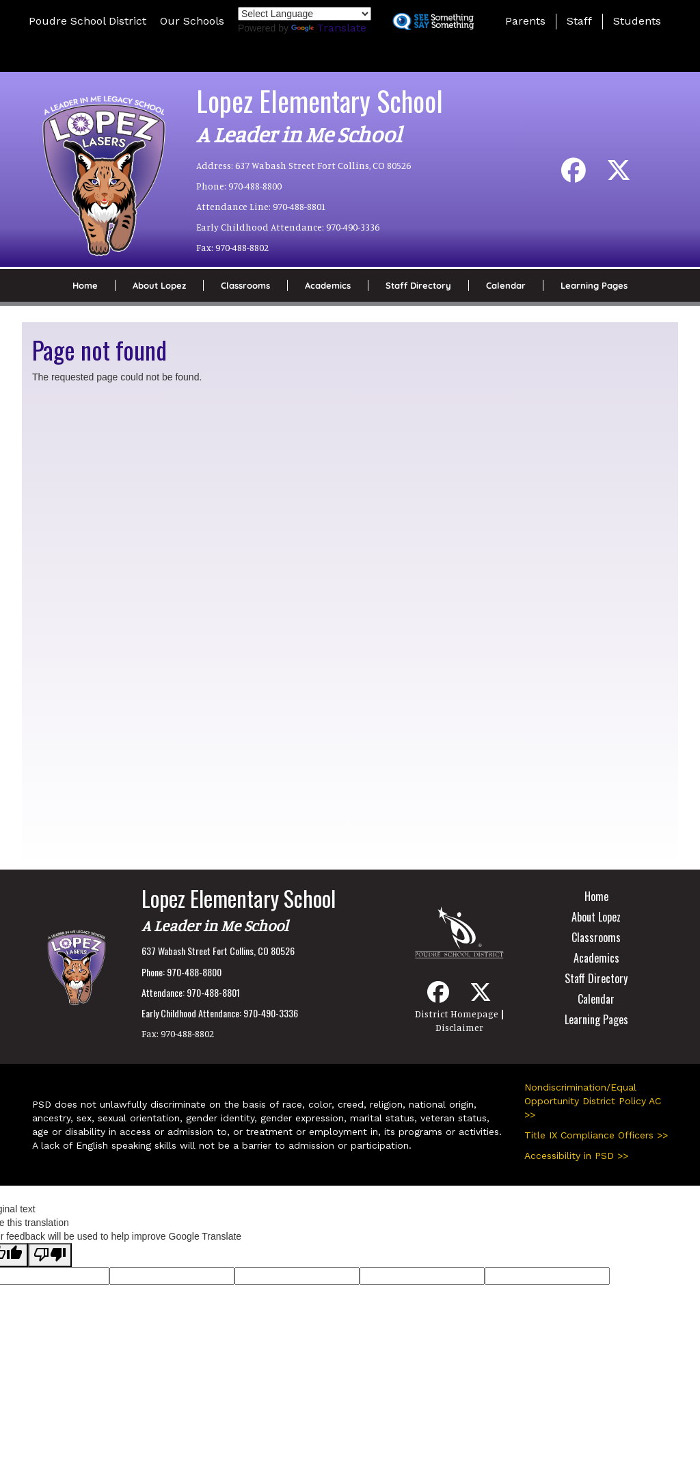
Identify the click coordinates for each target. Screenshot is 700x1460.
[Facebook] (573, 175)
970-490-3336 (352, 227)
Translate (328, 27)
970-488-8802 (242, 247)
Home (85, 285)
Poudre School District (87, 20)
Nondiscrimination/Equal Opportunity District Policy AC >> (592, 1101)
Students (637, 20)
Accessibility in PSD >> (576, 1155)
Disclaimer (459, 1027)
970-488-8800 (255, 186)
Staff (579, 20)
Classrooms (245, 285)
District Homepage (456, 1013)
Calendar (506, 285)
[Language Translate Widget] (304, 14)
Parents (525, 20)
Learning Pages (594, 285)
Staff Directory (418, 285)
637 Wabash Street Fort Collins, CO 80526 (323, 165)
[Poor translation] (50, 1255)
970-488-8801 (299, 206)
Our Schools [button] (192, 20)
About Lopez (159, 285)
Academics (328, 285)
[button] (350, 57)
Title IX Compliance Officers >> (596, 1135)
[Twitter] (618, 175)
